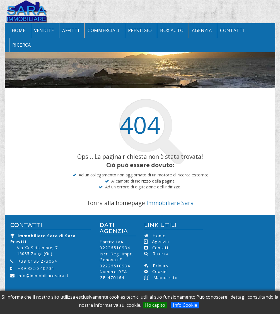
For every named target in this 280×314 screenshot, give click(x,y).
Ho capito (155, 305)
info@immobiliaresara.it (43, 275)
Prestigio (140, 30)
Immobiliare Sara (170, 203)
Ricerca (21, 45)
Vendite (44, 30)
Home (19, 30)
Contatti (232, 30)
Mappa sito (165, 277)
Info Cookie (185, 305)
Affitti (70, 30)
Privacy (159, 265)
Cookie (157, 271)
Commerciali (103, 30)
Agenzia (202, 30)
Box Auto (172, 30)
